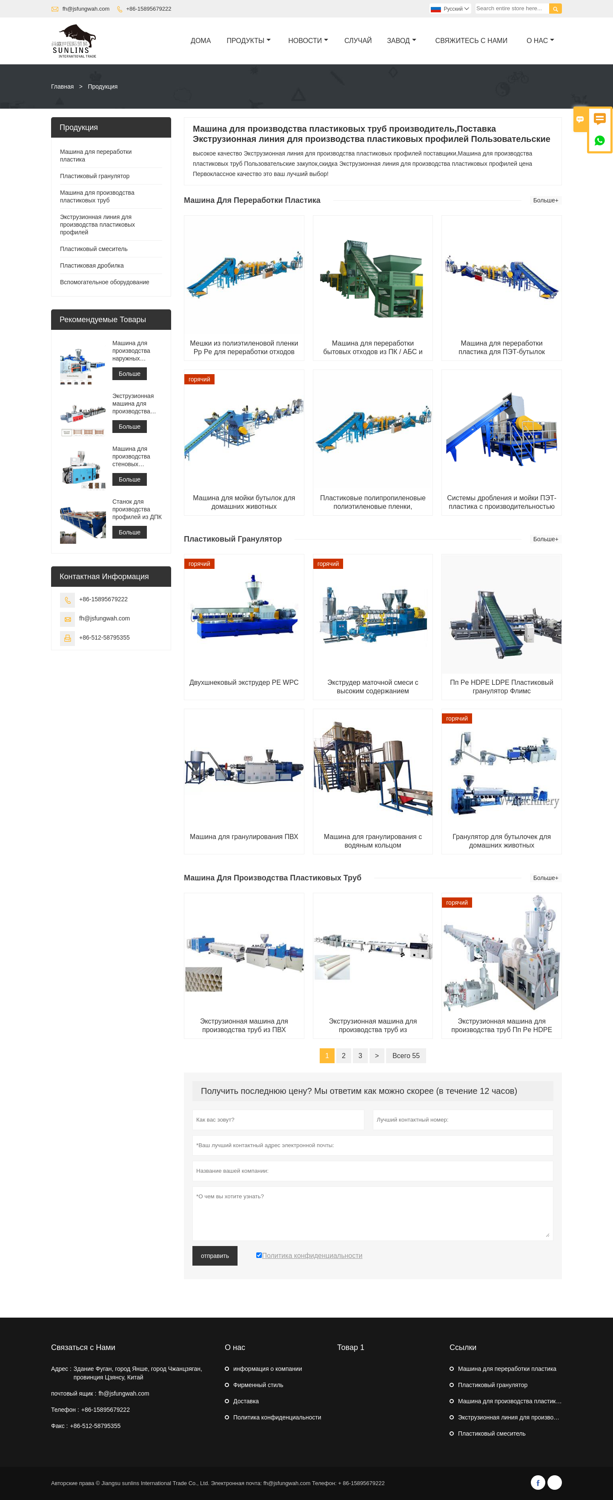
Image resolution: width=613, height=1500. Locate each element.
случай (358, 40)
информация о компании (267, 1368)
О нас (540, 40)
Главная (62, 86)
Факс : (59, 1425)
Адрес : (61, 1368)
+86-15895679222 (148, 9)
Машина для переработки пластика (507, 1368)
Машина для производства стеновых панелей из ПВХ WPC (134, 456)
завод (401, 40)
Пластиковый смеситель (94, 248)
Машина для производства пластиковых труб (521, 1401)
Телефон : (65, 1409)
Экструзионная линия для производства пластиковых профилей (97, 224)
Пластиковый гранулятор (94, 176)
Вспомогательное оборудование (104, 282)
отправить (215, 1255)
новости (308, 40)
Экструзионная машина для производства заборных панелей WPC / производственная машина (137, 403)
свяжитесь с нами (471, 40)
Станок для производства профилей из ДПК (137, 509)
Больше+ (546, 200)
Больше (129, 373)
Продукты (249, 40)
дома (201, 40)
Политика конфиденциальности (277, 1417)
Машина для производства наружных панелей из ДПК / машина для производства (136, 351)
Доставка (246, 1401)
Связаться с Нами (83, 1347)
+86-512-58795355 (104, 637)
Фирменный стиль (258, 1385)
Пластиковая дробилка (92, 265)
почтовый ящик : (73, 1393)
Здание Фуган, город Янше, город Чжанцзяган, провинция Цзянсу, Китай (138, 1373)
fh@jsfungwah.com (86, 9)
